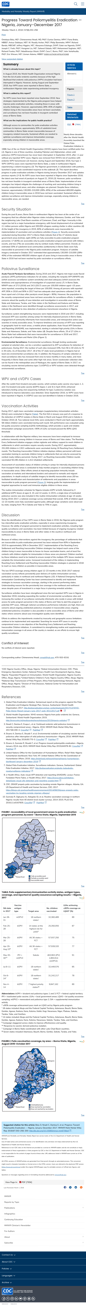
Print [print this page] (4, 34)
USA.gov (14, 1304)
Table (34, 414)
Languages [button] (8, 1275)
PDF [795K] (25, 1182)
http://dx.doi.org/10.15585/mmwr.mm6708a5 (50, 1130)
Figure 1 (71, 95)
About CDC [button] (9, 1261)
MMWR (7, 1196)
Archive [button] (7, 1282)
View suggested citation (12, 59)
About (7, 1237)
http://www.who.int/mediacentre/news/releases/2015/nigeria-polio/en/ (38, 720)
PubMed (38, 730)
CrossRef (26, 730)
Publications (9, 1208)
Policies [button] (7, 1268)
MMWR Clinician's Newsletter (17, 1225)
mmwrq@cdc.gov (60, 1175)
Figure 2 (71, 99)
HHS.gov (5, 1304)
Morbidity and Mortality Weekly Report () (23, 11)
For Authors (9, 1231)
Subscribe (8, 1242)
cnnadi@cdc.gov (47, 657)
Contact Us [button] (9, 1254)
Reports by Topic (11, 1202)
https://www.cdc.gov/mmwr (11, 1167)
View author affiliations (56, 54)
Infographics (9, 1213)
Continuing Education (13, 1219)
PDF (74, 124)
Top (82, 203)
